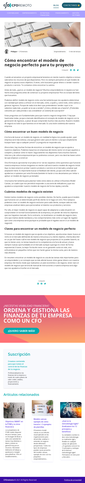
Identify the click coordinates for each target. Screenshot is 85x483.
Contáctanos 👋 (72, 5)
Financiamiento (62, 13)
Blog (56, 5)
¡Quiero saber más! (21, 331)
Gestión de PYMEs (76, 14)
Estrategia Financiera (44, 14)
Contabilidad (13, 13)
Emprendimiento (29, 13)
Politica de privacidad (72, 480)
